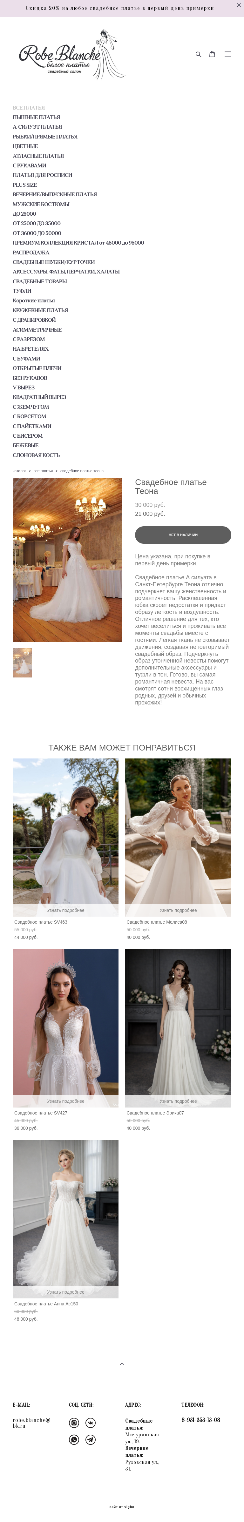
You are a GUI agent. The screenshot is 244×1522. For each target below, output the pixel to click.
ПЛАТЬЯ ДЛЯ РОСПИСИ (42, 175)
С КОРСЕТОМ (29, 416)
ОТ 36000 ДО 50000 (37, 233)
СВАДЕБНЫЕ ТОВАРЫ (40, 281)
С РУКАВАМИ (29, 165)
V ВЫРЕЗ (24, 387)
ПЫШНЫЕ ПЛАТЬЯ (36, 117)
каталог (19, 471)
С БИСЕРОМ (28, 436)
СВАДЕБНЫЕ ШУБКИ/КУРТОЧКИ (54, 262)
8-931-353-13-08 (200, 1420)
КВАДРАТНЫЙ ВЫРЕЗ (39, 397)
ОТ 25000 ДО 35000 (36, 223)
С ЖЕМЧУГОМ (31, 407)
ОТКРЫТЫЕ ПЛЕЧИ (37, 368)
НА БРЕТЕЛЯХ (31, 349)
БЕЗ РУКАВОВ (30, 378)
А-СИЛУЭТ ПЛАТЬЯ (37, 127)
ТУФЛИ (22, 291)
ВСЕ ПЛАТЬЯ (29, 107)
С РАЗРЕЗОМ (29, 339)
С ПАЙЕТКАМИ (32, 426)
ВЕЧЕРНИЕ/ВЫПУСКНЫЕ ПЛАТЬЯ (55, 194)
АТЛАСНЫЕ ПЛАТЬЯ (38, 156)
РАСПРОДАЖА (31, 252)
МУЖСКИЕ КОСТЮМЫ (41, 204)
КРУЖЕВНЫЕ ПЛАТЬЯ (40, 310)
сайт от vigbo (122, 1507)
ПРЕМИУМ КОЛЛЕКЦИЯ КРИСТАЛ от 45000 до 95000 (78, 242)
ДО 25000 (24, 214)
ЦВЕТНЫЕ (25, 146)
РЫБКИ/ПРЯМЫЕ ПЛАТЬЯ (45, 136)
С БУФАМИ (26, 358)
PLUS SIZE (25, 185)
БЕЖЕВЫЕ (25, 445)
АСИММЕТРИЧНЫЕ (37, 330)
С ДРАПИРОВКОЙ (34, 320)
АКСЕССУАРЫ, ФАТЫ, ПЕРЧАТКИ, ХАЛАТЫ (66, 271)
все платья (43, 471)
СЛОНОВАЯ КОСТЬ (36, 455)
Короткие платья (34, 300)
